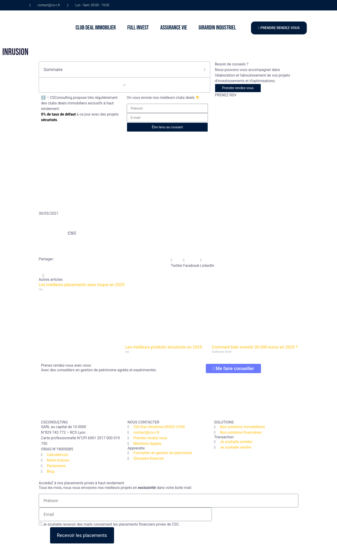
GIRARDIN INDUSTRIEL (217, 27)
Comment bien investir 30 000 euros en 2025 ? (255, 347)
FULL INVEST (138, 27)
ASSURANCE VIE (173, 27)
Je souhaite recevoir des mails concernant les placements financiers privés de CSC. (111, 524)
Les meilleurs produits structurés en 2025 (163, 347)
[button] (204, 69)
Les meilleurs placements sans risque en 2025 (81, 284)
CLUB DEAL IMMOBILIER (96, 27)
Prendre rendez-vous (238, 88)
